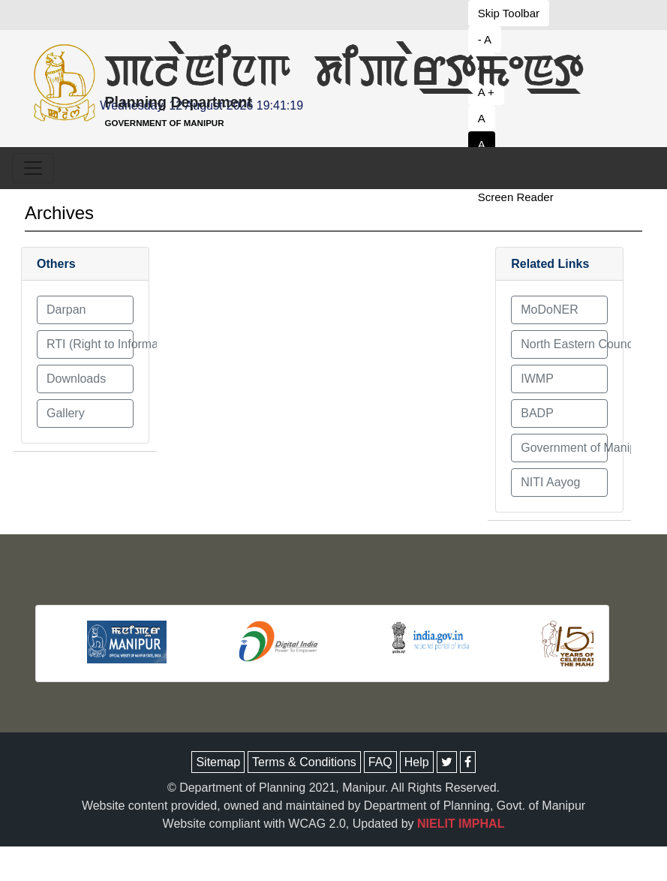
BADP (537, 413)
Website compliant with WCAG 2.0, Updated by (334, 823)
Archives (59, 213)
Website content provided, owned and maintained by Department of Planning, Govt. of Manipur (333, 805)
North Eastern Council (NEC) (564, 344)
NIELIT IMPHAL (460, 823)
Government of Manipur (564, 447)
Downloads (76, 378)
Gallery (66, 413)
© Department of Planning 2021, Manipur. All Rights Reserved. (333, 787)
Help (416, 762)
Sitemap (218, 762)
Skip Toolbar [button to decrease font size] (508, 13)
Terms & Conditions (304, 762)
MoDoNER (549, 309)
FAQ (380, 762)
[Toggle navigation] (33, 168)
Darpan (66, 309)
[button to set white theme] (517, 144)
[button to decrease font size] (517, 13)
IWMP (537, 378)
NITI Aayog (550, 482)
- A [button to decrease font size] (484, 39)
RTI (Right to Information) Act (90, 344)
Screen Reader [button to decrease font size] (516, 197)
